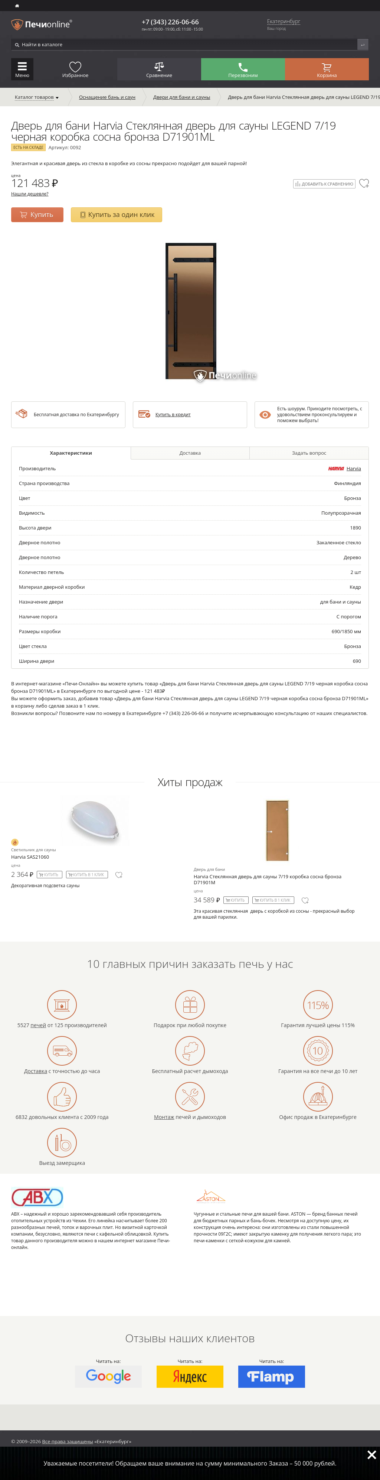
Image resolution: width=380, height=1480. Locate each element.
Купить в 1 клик (88, 874)
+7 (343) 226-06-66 (170, 21)
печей (38, 1025)
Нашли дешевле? (30, 194)
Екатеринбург (284, 22)
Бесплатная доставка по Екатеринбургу (76, 414)
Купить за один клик (121, 214)
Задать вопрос (309, 453)
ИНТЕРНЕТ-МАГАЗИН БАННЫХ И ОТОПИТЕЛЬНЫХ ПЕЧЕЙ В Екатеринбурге (18, 5)
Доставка (190, 453)
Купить (41, 214)
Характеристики (71, 453)
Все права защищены (67, 1441)
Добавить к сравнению (327, 184)
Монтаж (164, 1116)
